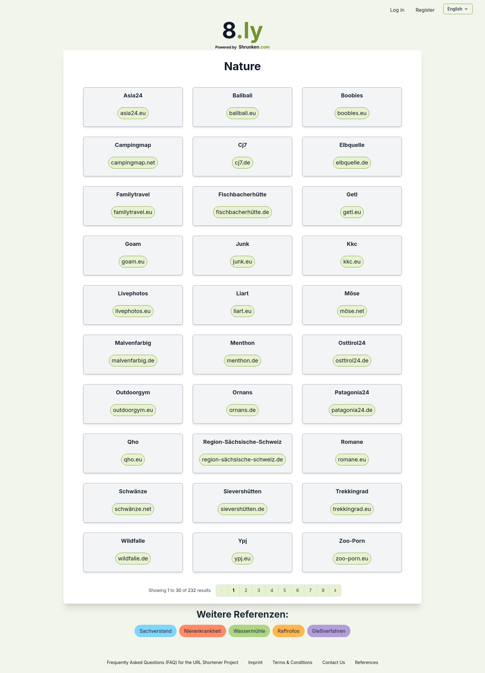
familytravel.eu (133, 212)
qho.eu (133, 459)
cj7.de (242, 162)
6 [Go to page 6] (297, 590)
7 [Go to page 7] (310, 590)
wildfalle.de (133, 558)
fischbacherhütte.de (242, 212)
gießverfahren (329, 631)
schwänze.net (133, 509)
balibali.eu (242, 113)
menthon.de (242, 360)
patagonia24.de (352, 410)
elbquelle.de (352, 162)
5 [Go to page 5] (284, 590)
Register (425, 10)
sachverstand (155, 631)
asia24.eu (133, 113)
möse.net (352, 311)
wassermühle (249, 631)
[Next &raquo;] (335, 590)
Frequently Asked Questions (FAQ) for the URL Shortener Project (172, 662)
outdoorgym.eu (133, 410)
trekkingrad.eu (352, 509)
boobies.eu (352, 113)
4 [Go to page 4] (271, 590)
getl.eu (352, 212)
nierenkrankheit (202, 631)
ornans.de (242, 410)
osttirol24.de (352, 360)
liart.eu (242, 311)
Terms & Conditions (292, 662)
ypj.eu (242, 558)
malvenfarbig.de (133, 360)
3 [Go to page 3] (258, 590)
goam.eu (133, 261)
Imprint (255, 662)
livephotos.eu (133, 311)
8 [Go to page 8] (323, 590)
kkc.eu (352, 261)
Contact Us (333, 662)
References (366, 662)
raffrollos (288, 631)
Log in (397, 10)
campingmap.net (133, 162)
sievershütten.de (242, 509)
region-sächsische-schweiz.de (242, 459)
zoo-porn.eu (352, 558)
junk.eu (242, 261)
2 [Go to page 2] (246, 590)
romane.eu (352, 459)
